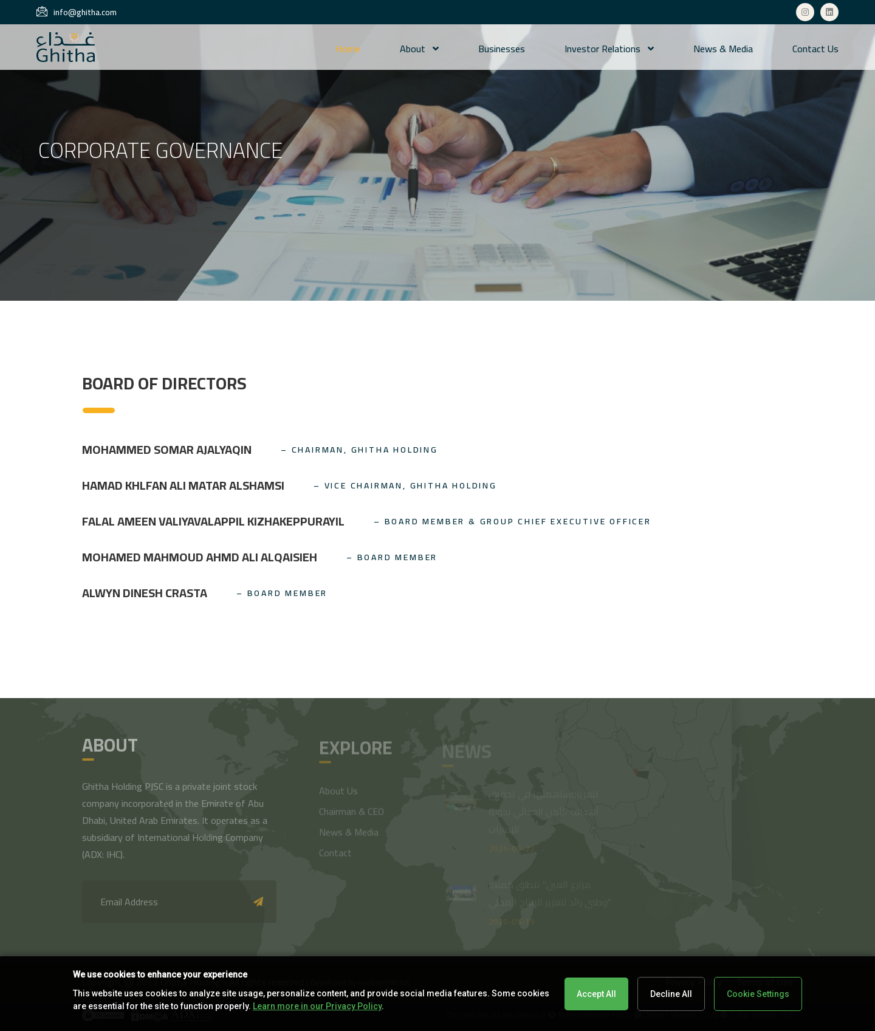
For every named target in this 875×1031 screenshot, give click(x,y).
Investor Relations (609, 48)
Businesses (501, 48)
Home (347, 48)
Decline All (671, 994)
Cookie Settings (758, 994)
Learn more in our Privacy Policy (317, 1006)
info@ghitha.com (76, 12)
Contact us (815, 48)
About (419, 48)
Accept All (596, 994)
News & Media (723, 48)
